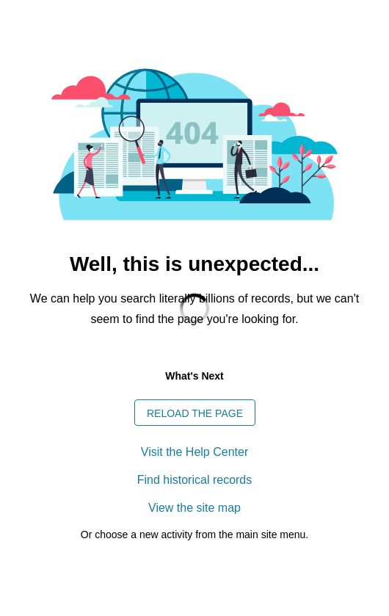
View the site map (194, 507)
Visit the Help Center (194, 452)
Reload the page (195, 413)
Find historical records (194, 480)
